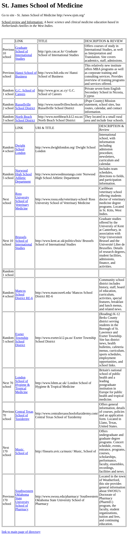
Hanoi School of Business (26, 74)
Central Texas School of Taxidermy (24, 415)
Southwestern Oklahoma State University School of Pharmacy (24, 500)
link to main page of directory (21, 532)
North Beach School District (25, 118)
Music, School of (21, 451)
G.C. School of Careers (25, 92)
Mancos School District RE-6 (24, 294)
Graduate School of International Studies (23, 53)
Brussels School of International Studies (23, 242)
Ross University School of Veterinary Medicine (22, 201)
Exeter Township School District (21, 339)
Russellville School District (25, 106)
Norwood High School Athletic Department (23, 176)
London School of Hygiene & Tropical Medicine (22, 385)
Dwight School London (20, 149)
